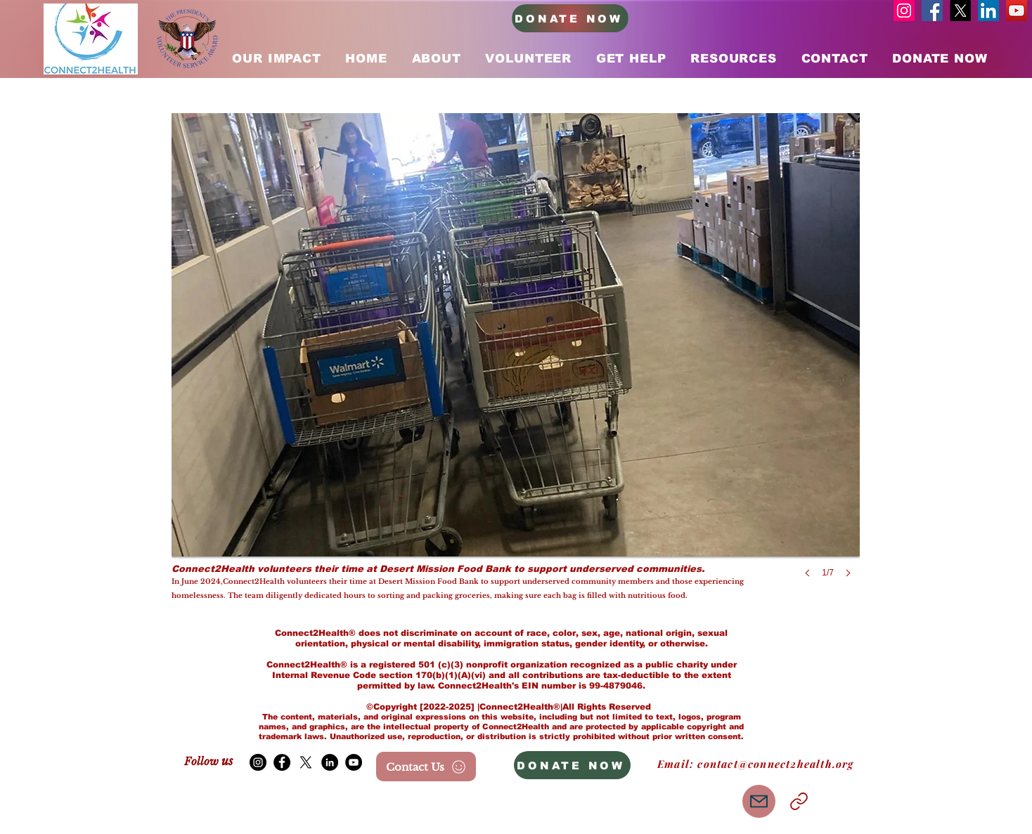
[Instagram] (904, 10)
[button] (516, 359)
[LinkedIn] (988, 10)
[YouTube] (1016, 10)
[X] (960, 10)
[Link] (799, 801)
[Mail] (758, 801)
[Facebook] (932, 10)
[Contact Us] (426, 766)
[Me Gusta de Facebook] (274, 804)
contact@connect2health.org (775, 764)
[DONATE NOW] (570, 18)
